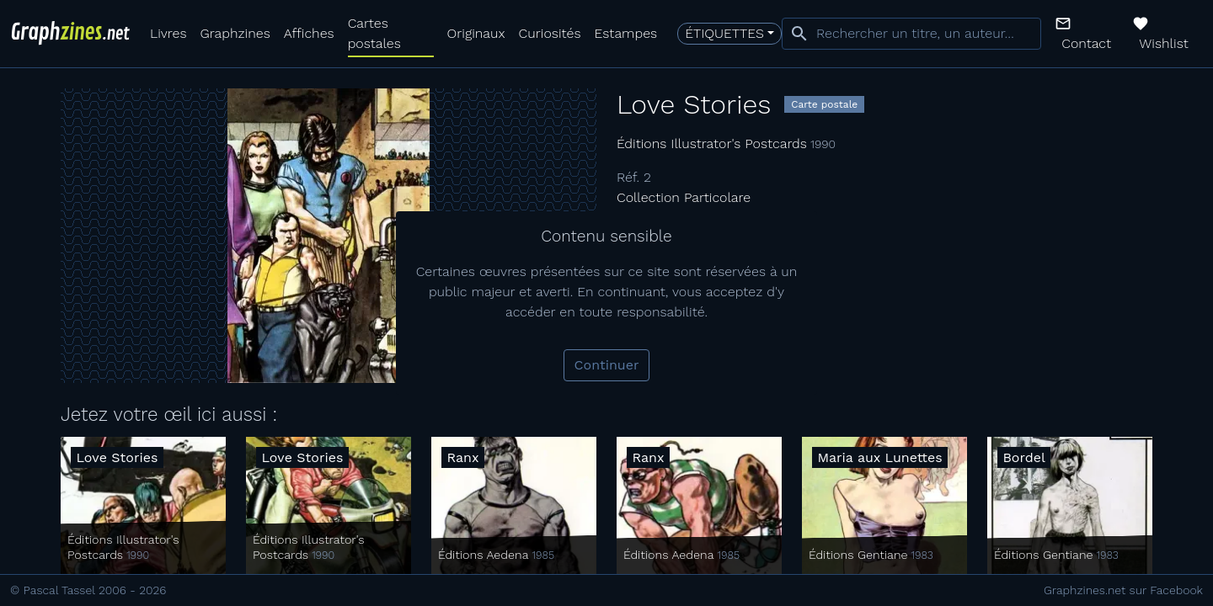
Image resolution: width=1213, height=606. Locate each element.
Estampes (626, 33)
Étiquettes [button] (724, 33)
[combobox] (911, 34)
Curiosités (550, 33)
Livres (168, 33)
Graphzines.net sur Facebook (1123, 590)
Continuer (606, 365)
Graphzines (235, 33)
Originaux (476, 33)
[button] (1086, 34)
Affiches (309, 33)
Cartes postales (374, 33)
